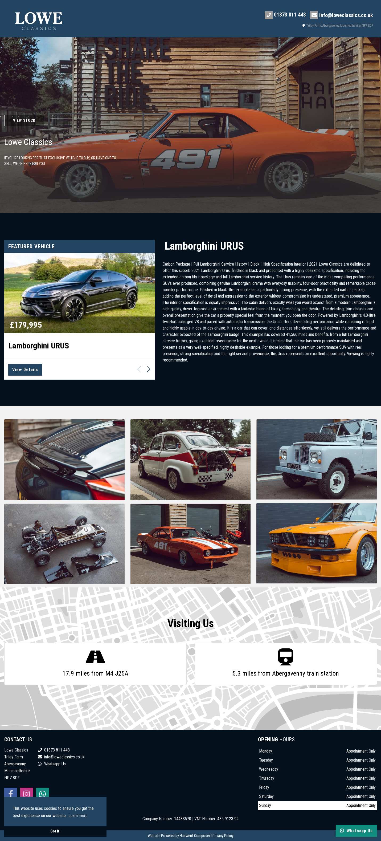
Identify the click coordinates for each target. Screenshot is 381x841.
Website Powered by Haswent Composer (179, 836)
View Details (25, 369)
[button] (148, 369)
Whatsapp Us (52, 763)
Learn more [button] (78, 815)
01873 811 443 (285, 15)
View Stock (24, 120)
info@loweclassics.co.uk (341, 15)
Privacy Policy (222, 836)
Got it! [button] (55, 831)
